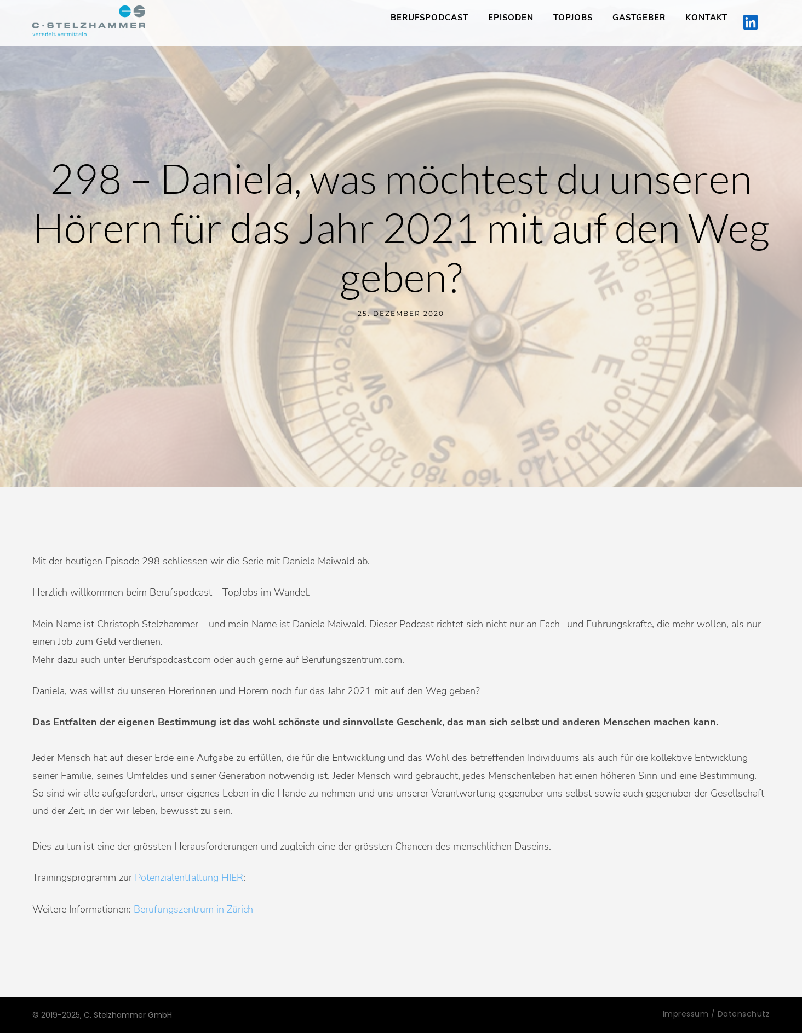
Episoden (511, 17)
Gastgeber (639, 17)
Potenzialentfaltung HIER (189, 877)
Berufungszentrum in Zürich (193, 909)
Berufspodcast (429, 17)
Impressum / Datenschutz (716, 1013)
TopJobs (573, 17)
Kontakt (706, 17)
